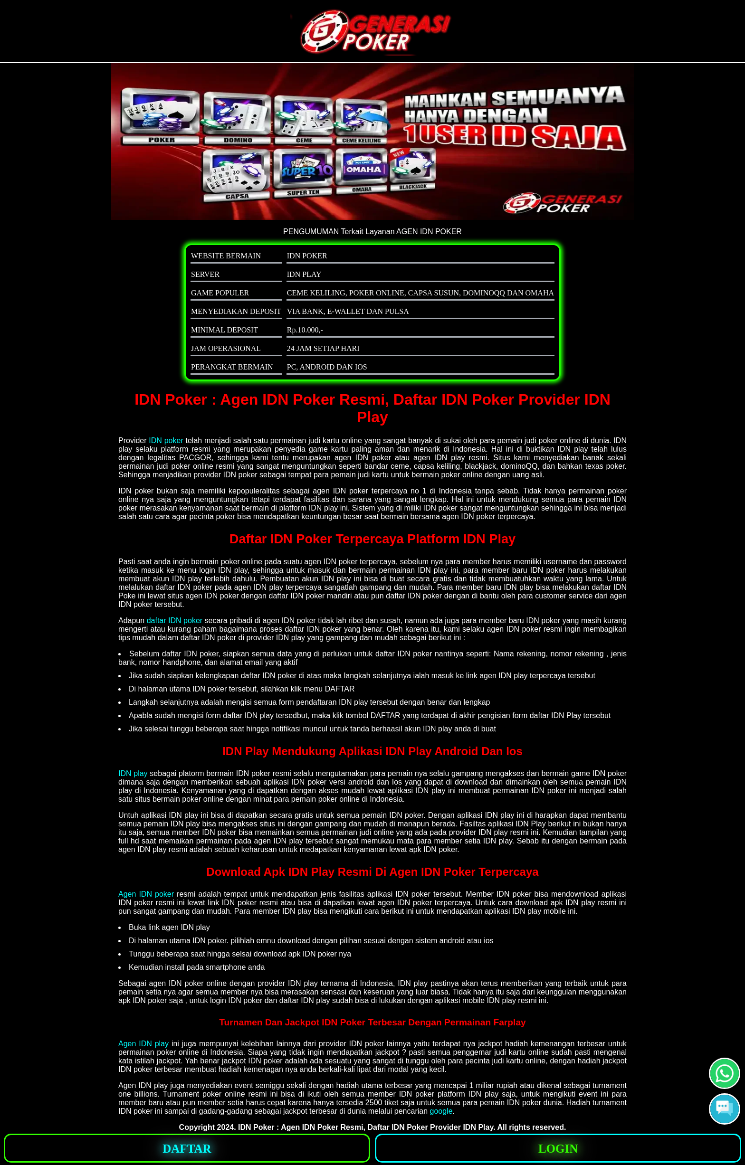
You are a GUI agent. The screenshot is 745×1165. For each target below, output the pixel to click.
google (441, 1111)
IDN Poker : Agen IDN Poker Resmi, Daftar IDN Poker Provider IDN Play (365, 1127)
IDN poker (166, 440)
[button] (724, 1109)
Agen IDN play (143, 1044)
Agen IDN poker (146, 894)
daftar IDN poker (174, 620)
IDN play (133, 773)
